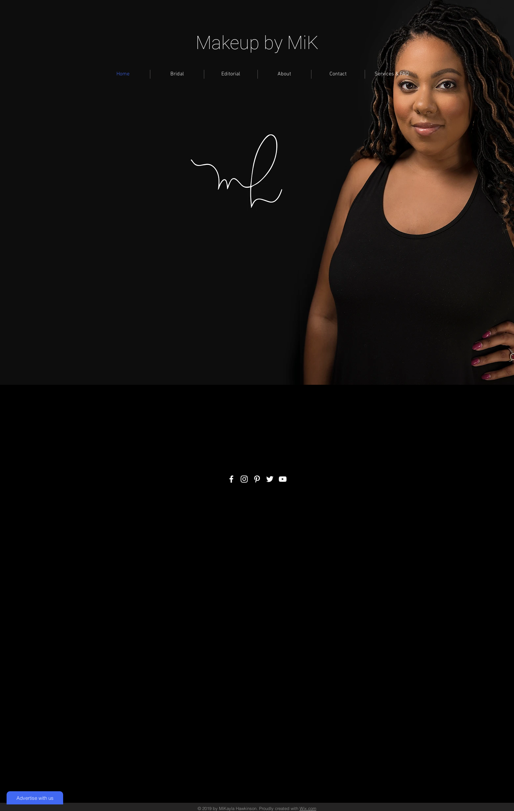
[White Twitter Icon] (270, 479)
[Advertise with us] (35, 797)
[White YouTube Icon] (282, 479)
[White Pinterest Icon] (257, 479)
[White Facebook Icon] (231, 479)
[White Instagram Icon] (244, 479)
